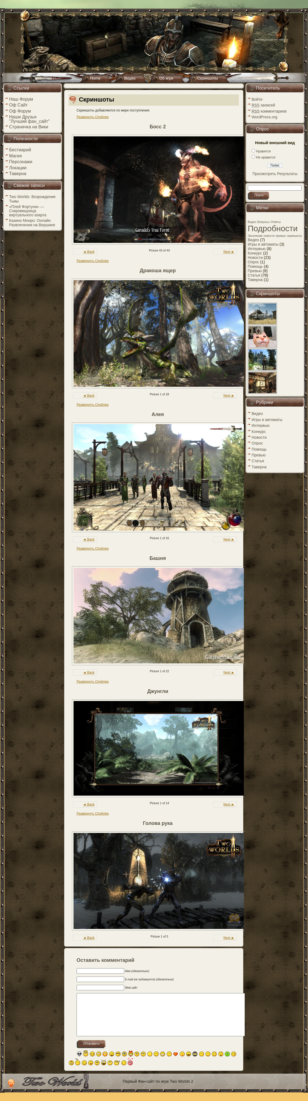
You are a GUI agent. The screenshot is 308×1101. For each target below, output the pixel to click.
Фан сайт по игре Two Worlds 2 (271, 39)
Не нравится (265, 157)
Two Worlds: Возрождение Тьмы (32, 198)
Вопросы (263, 222)
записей (263, 105)
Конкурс (255, 253)
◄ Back (89, 252)
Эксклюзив (255, 235)
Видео (252, 222)
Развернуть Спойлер (93, 117)
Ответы (276, 222)
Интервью (257, 248)
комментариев (269, 111)
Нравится (263, 151)
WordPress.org (264, 117)
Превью (255, 271)
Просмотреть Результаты (274, 174)
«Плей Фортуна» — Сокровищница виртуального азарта (27, 210)
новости (268, 235)
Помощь (255, 266)
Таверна (255, 279)
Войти (257, 99)
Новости (255, 257)
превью (281, 235)
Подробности (272, 228)
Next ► (228, 252)
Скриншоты (96, 99)
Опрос (253, 262)
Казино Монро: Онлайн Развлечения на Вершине (32, 222)
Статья (254, 275)
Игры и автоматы (263, 244)
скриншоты (294, 235)
